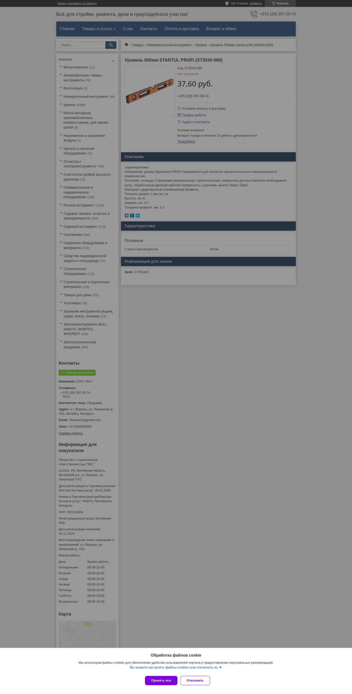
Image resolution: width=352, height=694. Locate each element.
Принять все (161, 680)
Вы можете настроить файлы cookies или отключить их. (174, 669)
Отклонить (197, 680)
